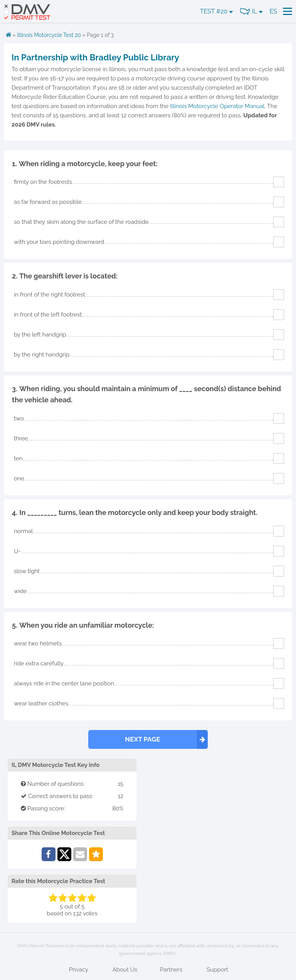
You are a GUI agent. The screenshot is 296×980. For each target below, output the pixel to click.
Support (217, 969)
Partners (171, 969)
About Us (125, 969)
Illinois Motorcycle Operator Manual (217, 106)
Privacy (78, 969)
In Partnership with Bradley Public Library (95, 57)
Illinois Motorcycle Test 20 (49, 35)
